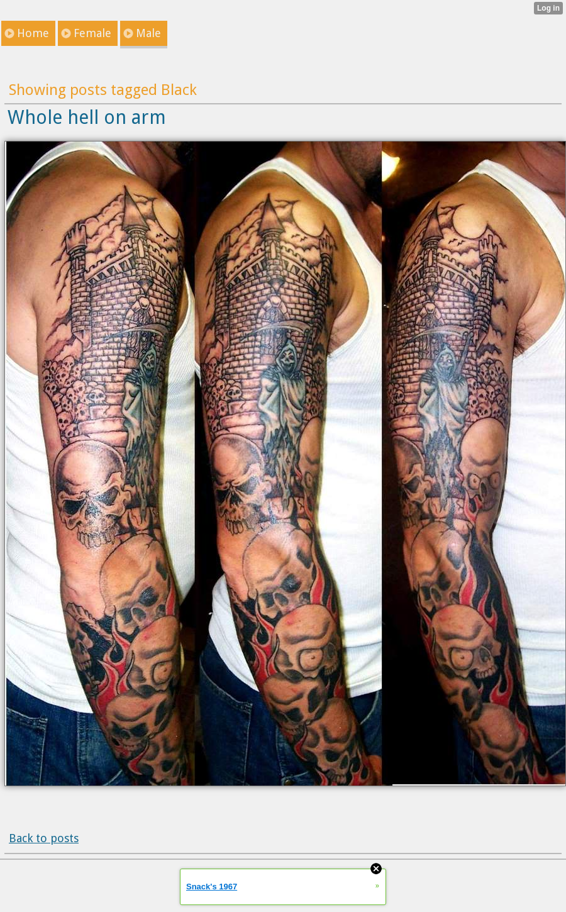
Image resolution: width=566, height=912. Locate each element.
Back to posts (44, 838)
